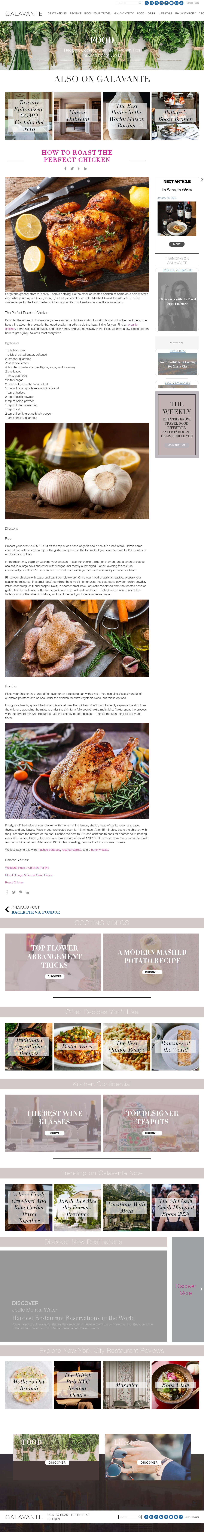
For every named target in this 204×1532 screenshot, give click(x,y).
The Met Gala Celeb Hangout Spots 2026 (175, 1207)
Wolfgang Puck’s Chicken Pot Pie (27, 867)
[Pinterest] (152, 3)
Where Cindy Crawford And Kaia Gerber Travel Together (28, 1207)
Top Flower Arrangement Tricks (54, 957)
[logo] (24, 13)
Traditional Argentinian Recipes (28, 1046)
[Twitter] (147, 3)
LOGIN (195, 3)
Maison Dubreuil (77, 115)
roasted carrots (71, 849)
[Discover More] (186, 1289)
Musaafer (126, 1385)
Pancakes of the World (175, 1046)
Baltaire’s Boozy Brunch (175, 115)
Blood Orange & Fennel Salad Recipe (29, 875)
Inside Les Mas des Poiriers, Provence (77, 1207)
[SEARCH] (129, 3)
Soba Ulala (175, 1385)
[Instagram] (157, 3)
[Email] (176, 3)
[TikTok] (181, 3)
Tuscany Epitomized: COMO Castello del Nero (29, 115)
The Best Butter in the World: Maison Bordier (126, 116)
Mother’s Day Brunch (28, 1385)
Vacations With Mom (126, 1207)
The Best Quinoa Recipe (126, 1046)
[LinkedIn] (166, 3)
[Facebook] (161, 3)
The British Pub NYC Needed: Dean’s (77, 1385)
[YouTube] (171, 3)
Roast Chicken (14, 882)
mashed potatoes (49, 849)
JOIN (188, 3)
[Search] (140, 3)
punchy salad (99, 849)
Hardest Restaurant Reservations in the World (73, 1318)
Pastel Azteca (78, 1046)
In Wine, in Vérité (177, 189)
